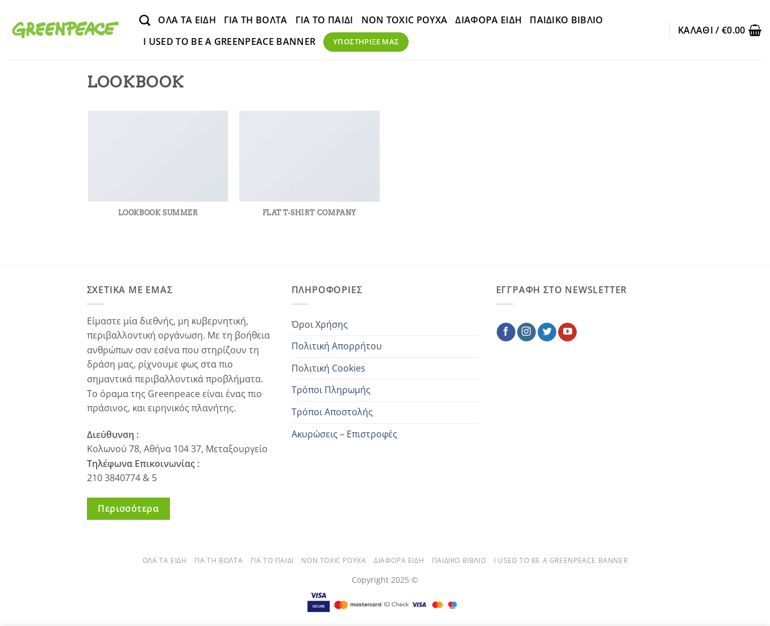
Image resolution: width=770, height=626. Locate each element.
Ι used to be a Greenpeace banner (229, 41)
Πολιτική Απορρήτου (337, 346)
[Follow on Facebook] (506, 332)
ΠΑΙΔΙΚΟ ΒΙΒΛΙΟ (566, 20)
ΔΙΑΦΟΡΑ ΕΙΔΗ (488, 20)
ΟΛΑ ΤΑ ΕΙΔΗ (187, 20)
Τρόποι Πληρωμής (331, 389)
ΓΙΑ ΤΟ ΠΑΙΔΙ (324, 20)
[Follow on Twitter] (547, 332)
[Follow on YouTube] (567, 332)
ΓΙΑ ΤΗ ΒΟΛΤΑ (256, 20)
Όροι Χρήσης (320, 324)
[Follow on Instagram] (526, 332)
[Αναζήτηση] (144, 20)
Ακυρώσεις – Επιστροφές (344, 434)
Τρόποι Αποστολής (332, 412)
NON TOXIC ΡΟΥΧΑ (404, 20)
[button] (719, 30)
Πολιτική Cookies (328, 368)
